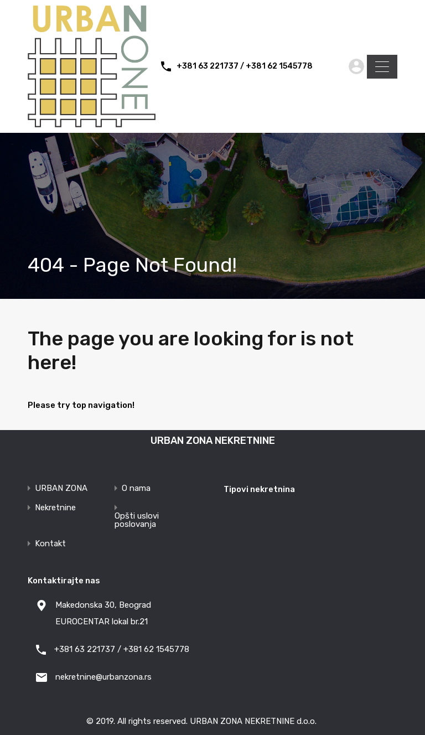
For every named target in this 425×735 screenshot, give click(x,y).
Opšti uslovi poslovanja (137, 520)
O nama (136, 488)
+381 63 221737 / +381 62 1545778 (245, 66)
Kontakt (50, 544)
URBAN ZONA (61, 488)
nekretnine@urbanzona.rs (103, 677)
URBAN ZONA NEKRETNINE (213, 441)
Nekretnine (55, 508)
